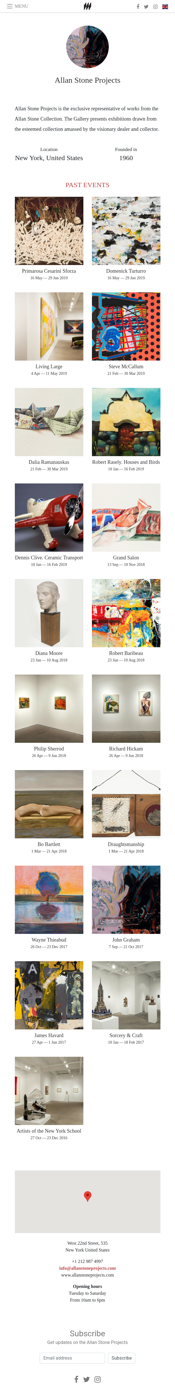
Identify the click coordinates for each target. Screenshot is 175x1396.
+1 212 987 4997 (87, 1261)
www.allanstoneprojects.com (87, 1275)
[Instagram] (97, 1379)
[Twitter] (86, 1379)
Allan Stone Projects (87, 80)
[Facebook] (76, 1379)
